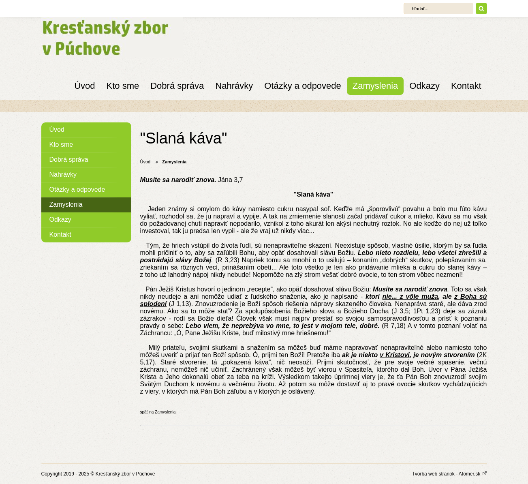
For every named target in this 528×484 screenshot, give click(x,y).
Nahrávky (234, 86)
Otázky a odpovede (302, 86)
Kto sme (123, 86)
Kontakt (466, 86)
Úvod (84, 86)
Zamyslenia (375, 86)
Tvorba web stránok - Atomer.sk (449, 473)
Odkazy (424, 86)
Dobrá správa (177, 86)
